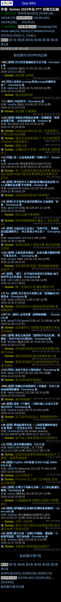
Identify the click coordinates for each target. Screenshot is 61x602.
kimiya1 (11, 259)
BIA (9, 124)
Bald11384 (13, 447)
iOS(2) (17, 35)
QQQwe (12, 514)
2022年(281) (9, 22)
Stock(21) (26, 31)
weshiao (12, 539)
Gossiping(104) (47, 26)
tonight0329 (14, 188)
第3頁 (46, 40)
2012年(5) (28, 22)
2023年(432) (41, 17)
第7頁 (13, 40)
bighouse (12, 88)
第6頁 (21, 40)
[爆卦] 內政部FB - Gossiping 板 (25, 101)
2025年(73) (8, 17)
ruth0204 (12, 68)
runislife (11, 104)
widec (10, 299)
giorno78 (12, 207)
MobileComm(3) (44, 31)
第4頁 (37, 40)
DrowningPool (15, 431)
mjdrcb (11, 392)
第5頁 (29, 40)
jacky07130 (14, 320)
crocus (11, 493)
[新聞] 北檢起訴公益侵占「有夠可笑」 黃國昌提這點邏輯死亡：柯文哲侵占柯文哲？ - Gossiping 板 (30, 231)
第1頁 (4, 44)
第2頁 (54, 40)
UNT (10, 280)
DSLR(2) (6, 35)
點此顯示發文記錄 (12, 586)
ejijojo (10, 373)
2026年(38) (46, 13)
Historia (11, 410)
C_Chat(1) (29, 35)
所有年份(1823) (28, 13)
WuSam (12, 341)
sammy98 (13, 163)
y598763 (12, 468)
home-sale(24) (10, 31)
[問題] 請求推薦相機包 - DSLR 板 (25, 444)
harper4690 (14, 238)
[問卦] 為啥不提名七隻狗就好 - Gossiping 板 (33, 369)
